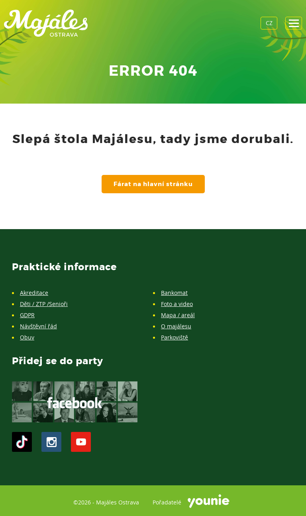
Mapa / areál (178, 315)
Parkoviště (174, 337)
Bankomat (174, 292)
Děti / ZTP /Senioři (44, 304)
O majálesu (176, 326)
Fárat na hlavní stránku (153, 184)
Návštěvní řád (38, 326)
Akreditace (34, 292)
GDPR (27, 315)
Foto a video (177, 304)
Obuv (27, 337)
